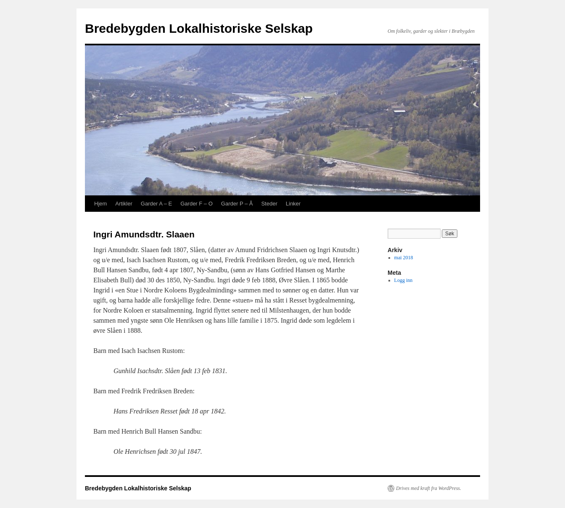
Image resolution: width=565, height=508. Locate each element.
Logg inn (403, 280)
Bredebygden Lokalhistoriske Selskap (199, 28)
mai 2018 (403, 258)
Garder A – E (156, 203)
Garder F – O (196, 203)
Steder (269, 203)
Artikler (123, 203)
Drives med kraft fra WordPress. (428, 488)
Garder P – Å (237, 203)
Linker (293, 203)
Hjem (100, 203)
